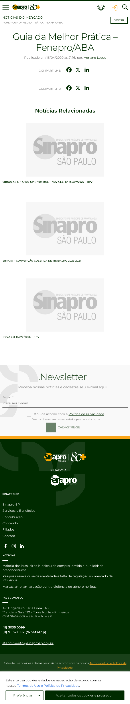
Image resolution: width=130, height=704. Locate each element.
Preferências (23, 695)
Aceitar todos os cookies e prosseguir (85, 695)
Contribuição (12, 517)
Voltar (119, 20)
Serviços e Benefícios (18, 511)
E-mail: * (8, 412)
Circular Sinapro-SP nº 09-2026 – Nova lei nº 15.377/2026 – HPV (47, 181)
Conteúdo (10, 523)
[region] (65, 687)
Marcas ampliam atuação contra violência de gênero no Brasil (50, 587)
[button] (5, 7)
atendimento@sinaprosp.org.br (28, 643)
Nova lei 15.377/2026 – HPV (20, 351)
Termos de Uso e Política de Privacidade (48, 686)
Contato (8, 536)
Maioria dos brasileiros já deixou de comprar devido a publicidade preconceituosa (52, 568)
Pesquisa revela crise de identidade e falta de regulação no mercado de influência (57, 578)
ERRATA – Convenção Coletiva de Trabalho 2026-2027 (41, 275)
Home (6, 22)
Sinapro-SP (11, 504)
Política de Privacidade (86, 429)
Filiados (8, 529)
